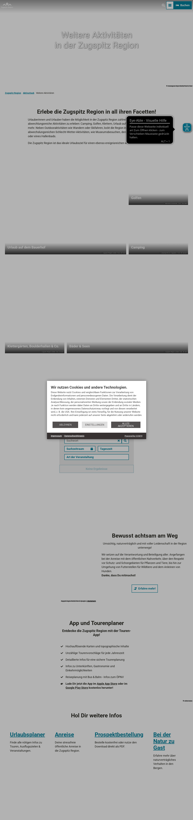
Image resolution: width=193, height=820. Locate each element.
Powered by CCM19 (133, 436)
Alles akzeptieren (126, 425)
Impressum (56, 436)
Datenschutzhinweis (74, 436)
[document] (96, 403)
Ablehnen (65, 424)
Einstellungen (94, 424)
